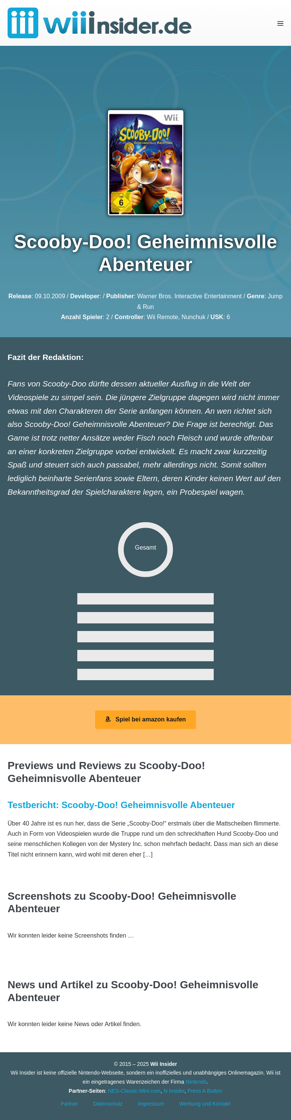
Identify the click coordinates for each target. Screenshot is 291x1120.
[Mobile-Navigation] (280, 23)
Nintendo (196, 1082)
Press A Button (205, 1091)
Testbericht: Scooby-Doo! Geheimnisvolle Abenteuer (121, 805)
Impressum (151, 1104)
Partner (69, 1104)
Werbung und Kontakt (204, 1104)
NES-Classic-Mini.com (134, 1091)
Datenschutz (108, 1104)
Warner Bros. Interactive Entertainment (189, 296)
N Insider (174, 1091)
